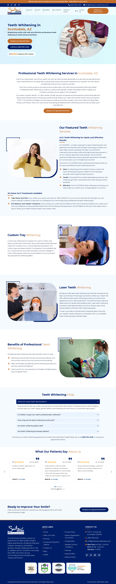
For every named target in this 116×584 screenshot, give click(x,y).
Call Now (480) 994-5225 (19, 47)
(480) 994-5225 (92, 538)
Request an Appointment (97, 11)
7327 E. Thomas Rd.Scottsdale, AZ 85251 (94, 533)
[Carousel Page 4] (61, 486)
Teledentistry (70, 541)
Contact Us (81, 11)
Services (37, 10)
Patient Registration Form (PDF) (72, 537)
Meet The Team (49, 535)
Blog (76, 11)
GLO (53, 200)
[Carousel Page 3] (59, 486)
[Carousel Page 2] (57, 486)
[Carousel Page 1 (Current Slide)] (55, 486)
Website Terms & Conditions (71, 546)
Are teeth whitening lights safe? (30, 426)
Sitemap (68, 550)
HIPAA (46, 555)
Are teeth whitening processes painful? (33, 431)
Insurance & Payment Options (51, 543)
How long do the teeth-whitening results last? (36, 420)
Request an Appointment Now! (58, 111)
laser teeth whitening (79, 293)
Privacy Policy (70, 532)
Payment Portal (67, 11)
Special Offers (70, 554)
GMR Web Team (102, 582)
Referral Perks (70, 557)
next (111, 472)
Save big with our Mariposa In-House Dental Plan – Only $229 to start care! (58, 1)
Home (46, 532)
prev (4, 472)
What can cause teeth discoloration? (32, 402)
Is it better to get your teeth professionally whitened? (39, 415)
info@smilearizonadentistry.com (99, 541)
